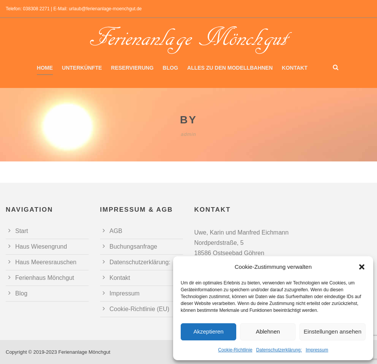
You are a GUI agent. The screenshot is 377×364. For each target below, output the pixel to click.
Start (21, 231)
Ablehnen (268, 331)
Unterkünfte (82, 68)
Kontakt (294, 68)
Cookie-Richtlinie (235, 350)
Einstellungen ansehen (332, 331)
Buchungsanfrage (133, 246)
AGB (116, 231)
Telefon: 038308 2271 (27, 8)
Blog (170, 68)
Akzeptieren (208, 331)
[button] (362, 267)
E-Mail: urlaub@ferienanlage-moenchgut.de (97, 8)
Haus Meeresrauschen (45, 262)
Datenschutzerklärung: (279, 350)
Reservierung (132, 68)
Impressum (316, 350)
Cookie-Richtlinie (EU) (139, 309)
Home (45, 68)
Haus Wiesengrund (41, 246)
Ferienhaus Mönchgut (44, 278)
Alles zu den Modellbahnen (230, 68)
